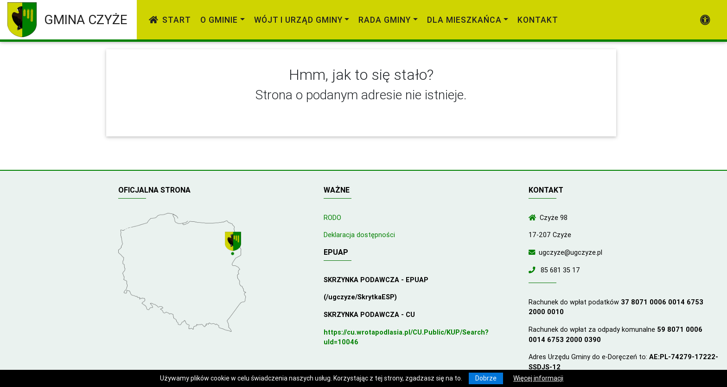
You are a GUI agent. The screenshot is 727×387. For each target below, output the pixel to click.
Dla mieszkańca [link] (464, 19)
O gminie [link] (219, 19)
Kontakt (537, 19)
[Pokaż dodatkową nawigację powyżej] (705, 20)
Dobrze (486, 378)
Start (170, 19)
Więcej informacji (538, 378)
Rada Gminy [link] (384, 19)
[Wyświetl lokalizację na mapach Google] (234, 244)
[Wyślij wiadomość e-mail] (534, 252)
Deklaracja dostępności (359, 235)
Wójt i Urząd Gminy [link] (298, 19)
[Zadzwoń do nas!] (534, 270)
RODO (332, 217)
